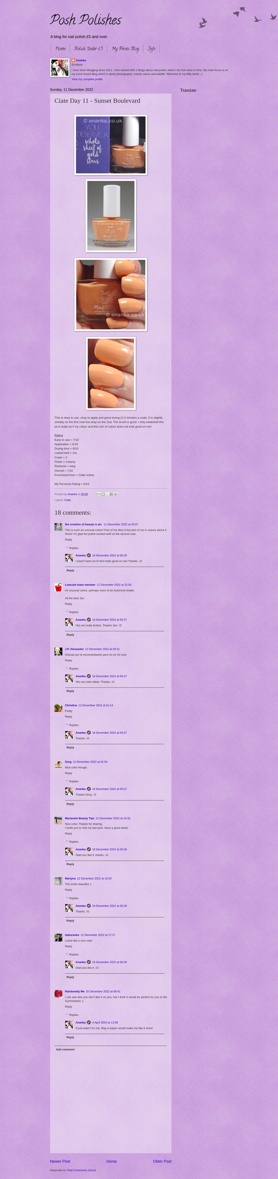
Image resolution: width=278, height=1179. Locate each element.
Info (151, 49)
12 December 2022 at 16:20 (94, 878)
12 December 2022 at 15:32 (113, 818)
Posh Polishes (85, 21)
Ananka (81, 60)
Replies (74, 547)
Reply (68, 539)
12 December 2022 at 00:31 (102, 649)
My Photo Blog (125, 49)
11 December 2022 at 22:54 (114, 584)
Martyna (70, 878)
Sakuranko (72, 935)
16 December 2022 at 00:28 (109, 849)
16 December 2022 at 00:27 (109, 619)
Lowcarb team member (80, 584)
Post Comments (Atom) (81, 1170)
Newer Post (60, 1161)
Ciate (67, 500)
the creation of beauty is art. (83, 524)
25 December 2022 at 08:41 (103, 991)
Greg (68, 761)
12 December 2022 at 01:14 (95, 705)
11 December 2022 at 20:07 (121, 524)
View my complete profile (87, 79)
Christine (71, 705)
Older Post (162, 1161)
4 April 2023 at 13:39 (105, 1022)
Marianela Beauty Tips (79, 818)
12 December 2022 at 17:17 (98, 935)
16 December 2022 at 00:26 (109, 555)
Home (60, 49)
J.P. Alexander (74, 649)
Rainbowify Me (74, 991)
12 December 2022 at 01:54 (90, 761)
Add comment (65, 1049)
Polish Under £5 (88, 49)
